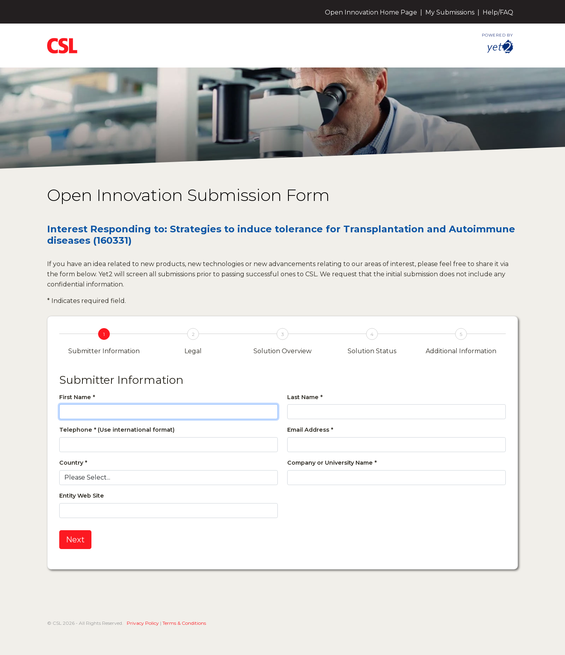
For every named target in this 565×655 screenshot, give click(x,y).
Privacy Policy (143, 623)
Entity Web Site (81, 495)
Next (75, 539)
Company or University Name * (332, 462)
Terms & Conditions (184, 623)
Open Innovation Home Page (371, 12)
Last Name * (305, 397)
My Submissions (449, 12)
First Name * (77, 397)
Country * (73, 462)
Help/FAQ (498, 12)
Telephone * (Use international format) (117, 429)
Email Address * (310, 429)
